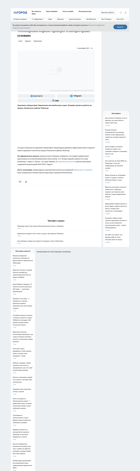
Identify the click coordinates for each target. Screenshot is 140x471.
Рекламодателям (85, 11)
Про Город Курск (31, 399)
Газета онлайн (68, 11)
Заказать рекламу (75, 19)
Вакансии (60, 19)
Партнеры (60, 414)
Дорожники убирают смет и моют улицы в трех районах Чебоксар (56, 235)
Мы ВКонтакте (91, 19)
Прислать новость (107, 12)
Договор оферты (38, 412)
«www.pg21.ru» (23, 418)
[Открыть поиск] (121, 12)
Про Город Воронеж (63, 396)
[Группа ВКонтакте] (36, 96)
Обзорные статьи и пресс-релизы (66, 412)
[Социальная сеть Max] (56, 100)
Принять (120, 27)
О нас (35, 410)
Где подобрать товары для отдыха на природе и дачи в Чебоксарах (56, 242)
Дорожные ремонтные (67, 161)
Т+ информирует (37, 19)
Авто (20, 41)
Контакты (60, 410)
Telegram (13, 410)
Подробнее (60, 441)
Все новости (36, 11)
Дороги (28, 41)
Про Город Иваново (79, 396)
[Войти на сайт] (125, 12)
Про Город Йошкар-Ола (49, 396)
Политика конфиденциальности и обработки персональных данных (28, 444)
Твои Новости (30, 396)
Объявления (14, 412)
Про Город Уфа (62, 399)
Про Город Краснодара (48, 403)
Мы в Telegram (106, 19)
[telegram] (26, 181)
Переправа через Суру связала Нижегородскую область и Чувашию (56, 227)
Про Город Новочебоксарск (18, 396)
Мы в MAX (120, 19)
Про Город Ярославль (16, 399)
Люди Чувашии (51, 11)
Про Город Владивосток (33, 403)
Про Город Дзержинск (16, 403)
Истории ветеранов (20, 19)
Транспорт (38, 41)
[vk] (20, 181)
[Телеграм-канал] (76, 96)
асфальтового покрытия (83, 170)
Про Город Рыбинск (48, 399)
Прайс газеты (14, 414)
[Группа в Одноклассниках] (96, 400)
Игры (34, 14)
